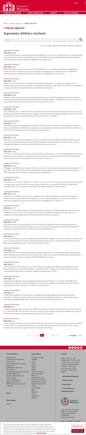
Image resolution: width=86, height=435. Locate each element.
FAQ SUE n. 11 (10, 207)
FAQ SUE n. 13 (10, 179)
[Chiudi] (84, 428)
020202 (72, 417)
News (79, 45)
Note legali (69, 421)
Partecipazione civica (37, 378)
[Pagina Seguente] (57, 335)
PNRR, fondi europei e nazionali (16, 384)
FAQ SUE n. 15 (10, 151)
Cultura (33, 364)
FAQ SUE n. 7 (9, 264)
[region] (43, 428)
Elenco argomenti (16, 23)
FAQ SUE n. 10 (10, 222)
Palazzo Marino (11, 357)
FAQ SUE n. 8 (9, 250)
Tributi (33, 394)
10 (38, 335)
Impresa (33, 370)
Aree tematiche (35, 18)
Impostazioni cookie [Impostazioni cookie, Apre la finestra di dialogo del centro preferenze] (78, 426)
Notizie (8, 404)
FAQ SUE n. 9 (9, 236)
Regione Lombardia (66, 358)
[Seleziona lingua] (80, 8)
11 (42, 335)
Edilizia (33, 366)
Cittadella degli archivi (13, 374)
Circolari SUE (10, 366)
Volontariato (35, 396)
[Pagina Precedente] (28, 335)
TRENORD (64, 366)
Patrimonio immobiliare (38, 380)
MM (77, 362)
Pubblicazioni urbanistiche (14, 368)
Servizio (72, 45)
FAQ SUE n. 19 (10, 95)
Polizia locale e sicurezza (38, 382)
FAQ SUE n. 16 (10, 137)
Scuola (33, 386)
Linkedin (81, 347)
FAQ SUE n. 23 (10, 52)
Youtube (75, 347)
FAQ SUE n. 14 (10, 165)
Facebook (69, 347)
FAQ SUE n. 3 (9, 320)
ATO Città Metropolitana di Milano (70, 364)
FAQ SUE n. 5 (9, 292)
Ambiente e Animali (37, 357)
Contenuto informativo (61, 45)
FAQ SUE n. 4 (9, 306)
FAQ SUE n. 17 (10, 123)
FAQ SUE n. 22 (10, 66)
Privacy (63, 421)
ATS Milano (73, 360)
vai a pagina (72, 335)
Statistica (34, 392)
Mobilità (33, 376)
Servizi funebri (35, 388)
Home (6, 23)
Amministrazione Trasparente (15, 359)
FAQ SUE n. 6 (9, 278)
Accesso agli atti (11, 378)
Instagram (78, 347)
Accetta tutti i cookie (77, 431)
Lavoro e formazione (37, 372)
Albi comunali (10, 370)
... (34, 335)
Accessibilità (77, 421)
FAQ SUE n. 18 (10, 109)
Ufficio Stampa (71, 18)
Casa (32, 362)
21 (53, 335)
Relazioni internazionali (13, 382)
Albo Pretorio (10, 362)
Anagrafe (34, 359)
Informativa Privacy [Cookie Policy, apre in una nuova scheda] (41, 433)
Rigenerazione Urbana (38, 384)
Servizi (53, 18)
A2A (73, 362)
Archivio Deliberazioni (13, 380)
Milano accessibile (37, 374)
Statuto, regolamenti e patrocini (16, 364)
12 (46, 335)
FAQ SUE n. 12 (10, 193)
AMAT (69, 362)
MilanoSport (72, 370)
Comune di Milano (12, 18)
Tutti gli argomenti (14, 28)
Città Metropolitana (68, 359)
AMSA (64, 362)
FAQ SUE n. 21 (10, 80)
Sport (33, 390)
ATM (79, 360)
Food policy (9, 386)
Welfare (33, 398)
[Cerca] (80, 40)
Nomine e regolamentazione (15, 376)
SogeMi (63, 372)
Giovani (33, 368)
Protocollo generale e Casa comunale (17, 372)
